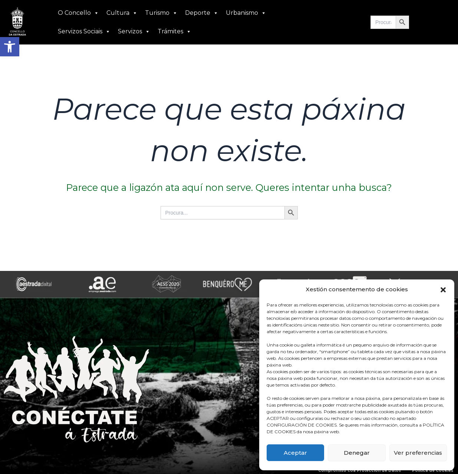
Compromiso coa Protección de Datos (359, 470)
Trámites (174, 31)
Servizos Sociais (84, 31)
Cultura (122, 13)
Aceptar (295, 452)
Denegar (357, 452)
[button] (9, 46)
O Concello (78, 13)
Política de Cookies (432, 470)
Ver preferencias (418, 452)
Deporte (201, 13)
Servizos (134, 31)
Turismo (161, 13)
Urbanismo (246, 13)
